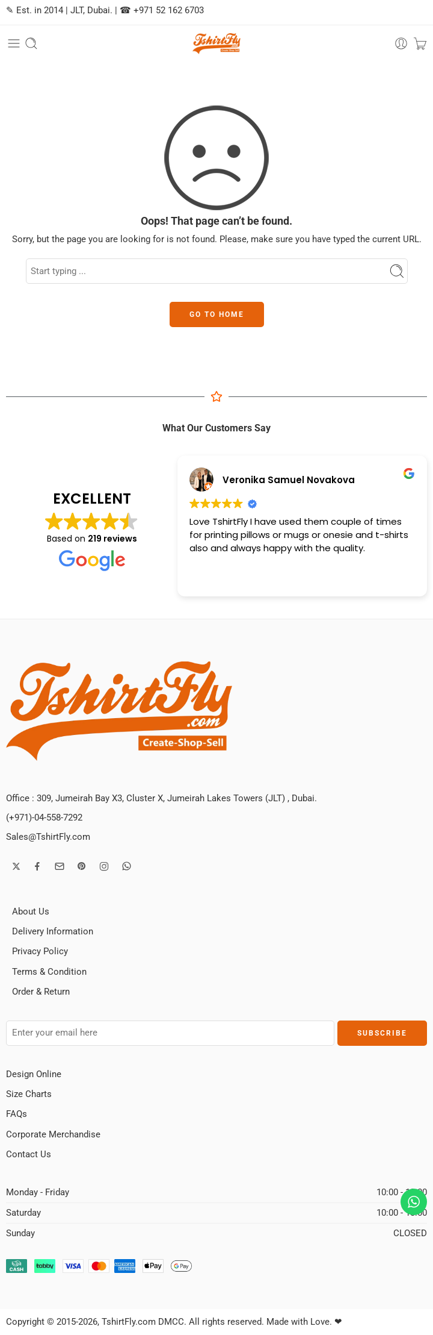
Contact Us (28, 1154)
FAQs (16, 1114)
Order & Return (41, 992)
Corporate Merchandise (53, 1135)
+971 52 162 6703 (169, 10)
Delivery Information (52, 932)
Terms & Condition (49, 972)
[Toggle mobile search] (31, 43)
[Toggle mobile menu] (14, 43)
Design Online (33, 1074)
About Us (30, 912)
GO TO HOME (216, 314)
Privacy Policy (40, 951)
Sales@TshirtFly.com (48, 837)
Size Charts (29, 1094)
